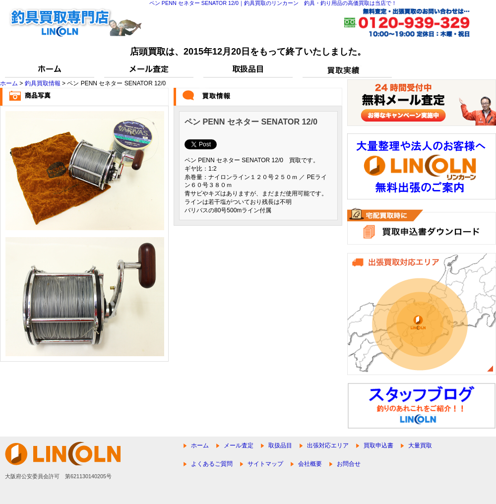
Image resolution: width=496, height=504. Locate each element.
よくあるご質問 (212, 463)
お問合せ (349, 463)
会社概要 (310, 463)
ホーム (9, 83)
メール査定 (238, 445)
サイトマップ (265, 463)
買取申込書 (378, 445)
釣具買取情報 (43, 83)
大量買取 (420, 445)
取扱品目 (280, 445)
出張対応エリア (328, 445)
